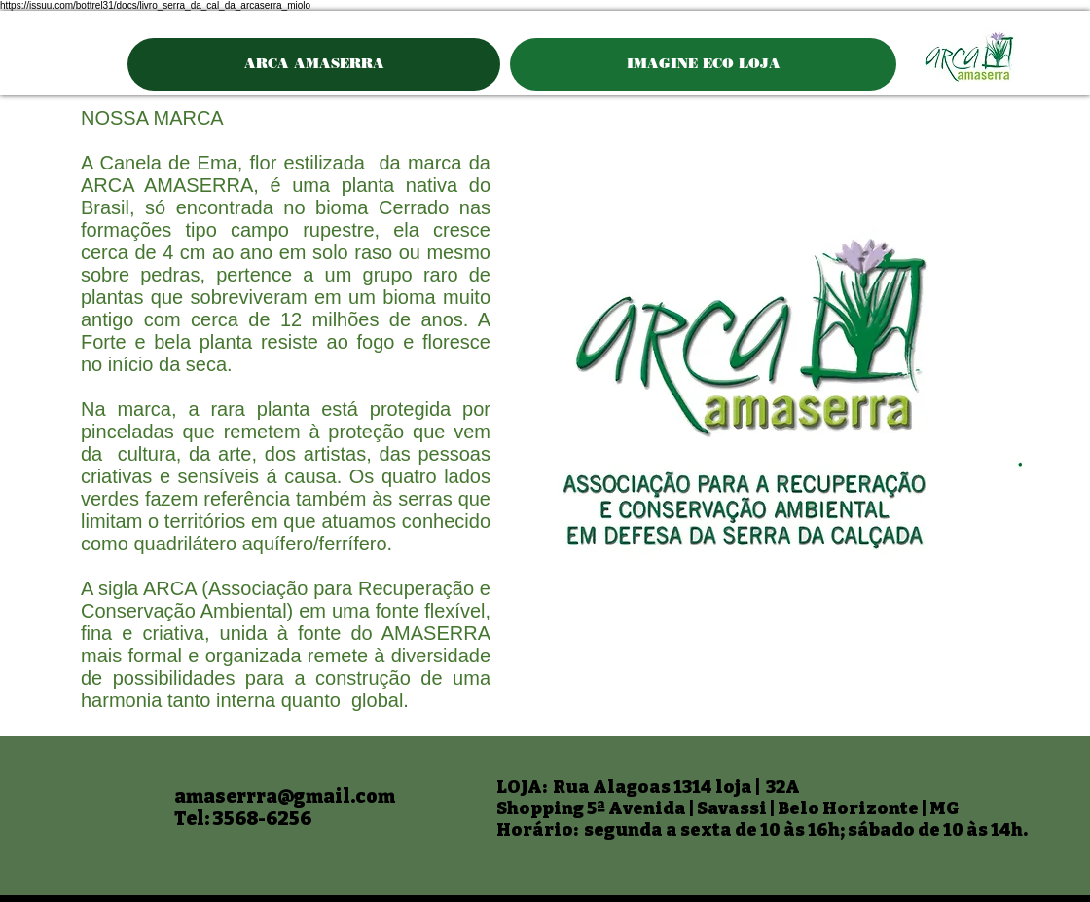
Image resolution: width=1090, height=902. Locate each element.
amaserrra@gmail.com (284, 796)
